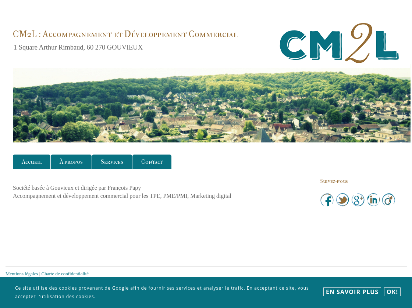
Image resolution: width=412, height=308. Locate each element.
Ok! (392, 292)
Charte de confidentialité (65, 273)
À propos (71, 161)
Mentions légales (22, 273)
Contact (152, 161)
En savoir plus (352, 292)
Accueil (32, 161)
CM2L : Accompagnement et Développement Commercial (125, 34)
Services (112, 161)
